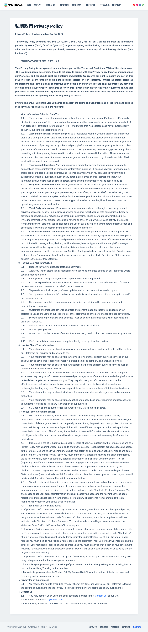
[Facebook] (140, 5)
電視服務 (78, 5)
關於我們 (116, 5)
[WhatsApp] (143, 5)
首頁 (29, 5)
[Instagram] (137, 5)
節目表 (39, 5)
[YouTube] (134, 5)
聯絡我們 (115, 627)
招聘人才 (93, 627)
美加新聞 (52, 5)
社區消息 (105, 5)
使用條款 (126, 627)
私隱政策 (137, 627)
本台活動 (92, 5)
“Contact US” (100, 595)
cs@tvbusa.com (55, 599)
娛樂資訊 (64, 5)
